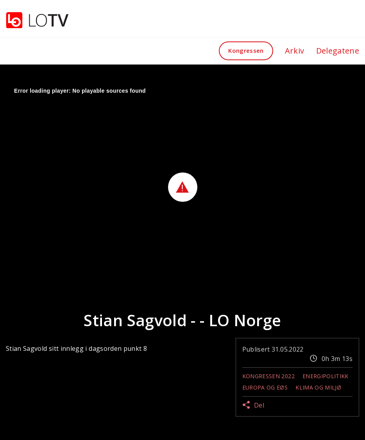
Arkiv (294, 50)
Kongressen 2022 (268, 376)
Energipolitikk (325, 376)
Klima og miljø (318, 387)
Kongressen (246, 50)
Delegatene (338, 50)
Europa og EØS (265, 387)
